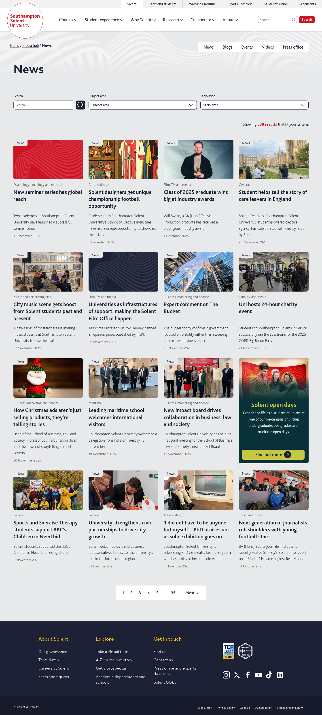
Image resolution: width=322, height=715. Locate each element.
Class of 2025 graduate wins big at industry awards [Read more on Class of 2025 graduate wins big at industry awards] (196, 195)
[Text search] (43, 105)
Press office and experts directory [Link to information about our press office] (175, 670)
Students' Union (276, 4)
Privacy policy (226, 707)
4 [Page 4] (149, 592)
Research (173, 21)
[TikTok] (269, 677)
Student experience (104, 21)
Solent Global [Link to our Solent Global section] (165, 682)
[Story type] (254, 105)
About (230, 21)
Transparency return (290, 707)
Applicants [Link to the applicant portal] (308, 4)
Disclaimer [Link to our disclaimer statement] (205, 707)
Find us (160, 651)
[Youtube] (258, 677)
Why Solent (143, 21)
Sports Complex (240, 4)
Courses (68, 21)
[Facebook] (247, 677)
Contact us (163, 659)
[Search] (277, 19)
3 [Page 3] (140, 592)
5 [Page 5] (157, 592)
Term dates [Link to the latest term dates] (48, 659)
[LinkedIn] (280, 677)
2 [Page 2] (131, 592)
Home (14, 45)
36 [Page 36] (173, 592)
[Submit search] (80, 105)
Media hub (30, 45)
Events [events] (247, 47)
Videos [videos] (268, 47)
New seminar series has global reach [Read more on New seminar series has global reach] (47, 195)
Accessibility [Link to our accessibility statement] (263, 707)
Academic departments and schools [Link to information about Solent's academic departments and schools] (121, 679)
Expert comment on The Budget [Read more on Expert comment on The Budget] (191, 307)
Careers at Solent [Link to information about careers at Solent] (53, 668)
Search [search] (307, 19)
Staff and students (162, 4)
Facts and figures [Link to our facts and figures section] (53, 676)
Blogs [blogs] (227, 47)
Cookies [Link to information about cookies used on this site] (245, 707)
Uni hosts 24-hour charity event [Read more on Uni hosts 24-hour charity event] (268, 307)
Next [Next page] (193, 592)
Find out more (273, 454)
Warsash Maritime (202, 4)
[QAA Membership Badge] (245, 652)
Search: (18, 96)
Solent (132, 4)
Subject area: (98, 96)
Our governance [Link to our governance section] (52, 651)
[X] (237, 677)
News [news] (209, 47)
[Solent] (25, 21)
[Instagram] (226, 677)
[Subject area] (143, 105)
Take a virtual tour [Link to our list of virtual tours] (111, 651)
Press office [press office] (293, 47)
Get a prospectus (111, 668)
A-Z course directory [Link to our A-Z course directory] (114, 659)
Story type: (208, 96)
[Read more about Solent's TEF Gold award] (228, 652)
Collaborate (203, 21)
